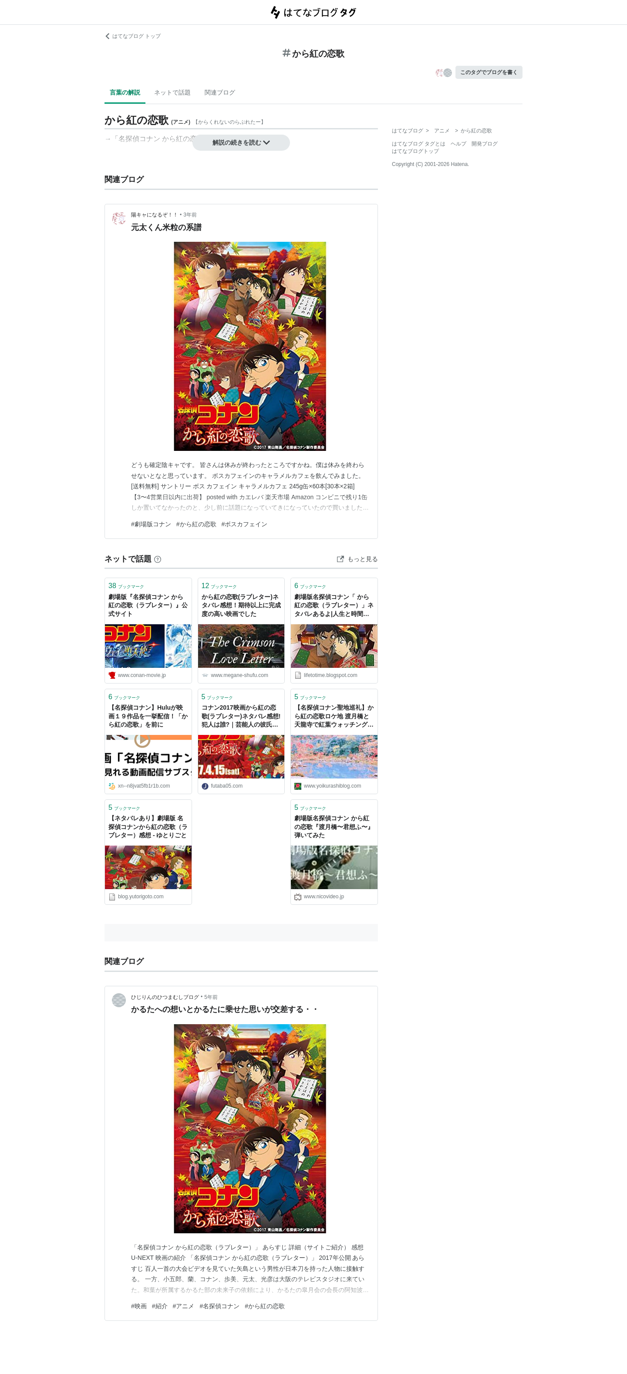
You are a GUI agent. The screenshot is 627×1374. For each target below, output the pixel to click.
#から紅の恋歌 (196, 524)
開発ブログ (485, 144)
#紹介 (160, 1306)
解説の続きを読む (241, 142)
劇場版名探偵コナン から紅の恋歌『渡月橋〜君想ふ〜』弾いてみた (334, 827)
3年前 (190, 215)
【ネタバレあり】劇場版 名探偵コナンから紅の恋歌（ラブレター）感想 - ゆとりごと (148, 827)
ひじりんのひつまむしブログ (165, 997)
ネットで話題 (172, 92)
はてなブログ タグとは (418, 144)
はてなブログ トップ (132, 36)
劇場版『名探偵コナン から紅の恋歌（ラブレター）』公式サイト (148, 605)
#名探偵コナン (219, 1306)
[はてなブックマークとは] (157, 559)
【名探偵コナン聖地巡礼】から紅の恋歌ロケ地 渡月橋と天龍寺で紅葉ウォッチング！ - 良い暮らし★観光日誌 (334, 717)
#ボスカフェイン (245, 524)
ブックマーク (126, 585)
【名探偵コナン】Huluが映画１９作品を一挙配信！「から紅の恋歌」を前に (148, 716)
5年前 (211, 997)
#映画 (139, 1306)
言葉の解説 (125, 92)
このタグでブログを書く (489, 72)
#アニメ (184, 1306)
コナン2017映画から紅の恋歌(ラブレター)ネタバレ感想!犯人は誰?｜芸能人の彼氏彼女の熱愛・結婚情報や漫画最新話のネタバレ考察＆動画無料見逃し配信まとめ (241, 717)
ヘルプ (458, 144)
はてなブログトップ (415, 151)
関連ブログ (220, 92)
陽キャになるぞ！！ (154, 215)
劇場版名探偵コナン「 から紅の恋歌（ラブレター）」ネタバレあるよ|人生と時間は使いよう (334, 606)
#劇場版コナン (151, 524)
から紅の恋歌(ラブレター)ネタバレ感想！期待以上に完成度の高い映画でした (241, 605)
